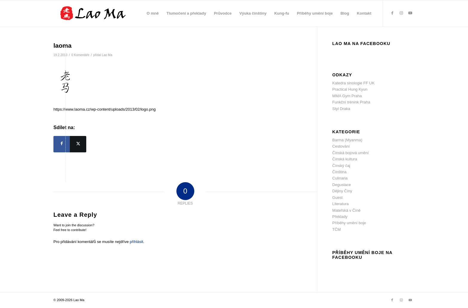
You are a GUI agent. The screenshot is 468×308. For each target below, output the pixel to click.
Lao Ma (107, 55)
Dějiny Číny (342, 191)
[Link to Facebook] (392, 13)
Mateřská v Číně (346, 210)
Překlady (339, 216)
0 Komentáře (80, 55)
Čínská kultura (344, 159)
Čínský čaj (341, 165)
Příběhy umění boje (349, 223)
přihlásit (136, 241)
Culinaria (339, 178)
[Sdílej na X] (78, 144)
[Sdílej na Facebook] (61, 144)
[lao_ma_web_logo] (100, 13)
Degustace (341, 184)
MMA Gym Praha (347, 96)
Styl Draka (341, 108)
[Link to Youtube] (410, 13)
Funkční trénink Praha (351, 102)
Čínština (339, 172)
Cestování (341, 146)
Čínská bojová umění (350, 153)
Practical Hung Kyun (349, 89)
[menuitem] (152, 13)
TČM (336, 229)
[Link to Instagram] (401, 13)
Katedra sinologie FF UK (353, 83)
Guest (337, 197)
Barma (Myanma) (347, 140)
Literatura (340, 204)
